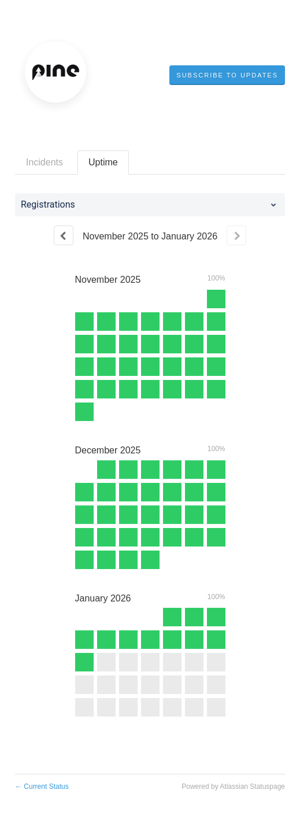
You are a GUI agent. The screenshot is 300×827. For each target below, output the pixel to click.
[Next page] (236, 235)
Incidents (44, 162)
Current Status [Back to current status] (42, 786)
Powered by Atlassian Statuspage (233, 786)
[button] (227, 75)
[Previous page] (63, 235)
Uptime (103, 162)
